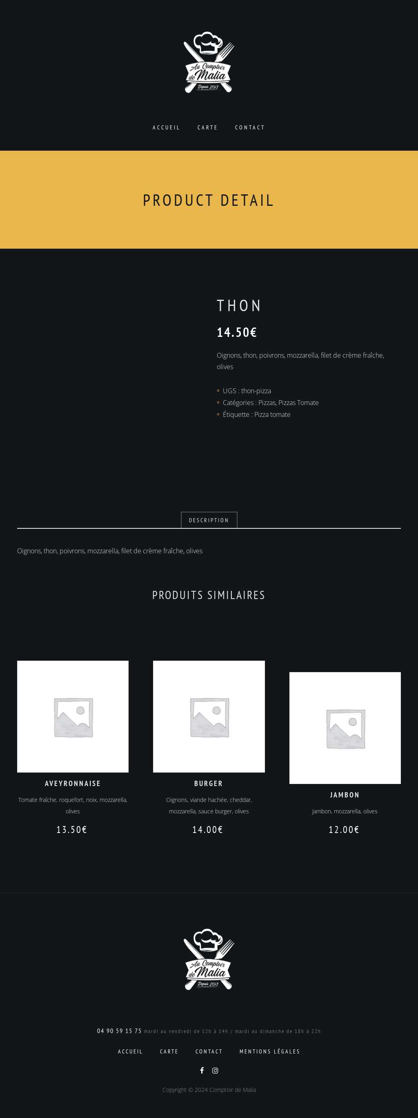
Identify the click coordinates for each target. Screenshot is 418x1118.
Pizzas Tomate (298, 402)
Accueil (167, 127)
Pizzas (267, 402)
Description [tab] (209, 520)
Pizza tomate (272, 414)
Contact (250, 127)
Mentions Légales (270, 1051)
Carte (208, 127)
